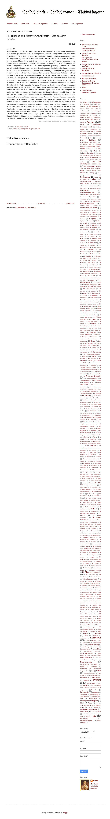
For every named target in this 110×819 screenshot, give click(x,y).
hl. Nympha (94, 465)
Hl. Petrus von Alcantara (89, 522)
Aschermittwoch (84, 111)
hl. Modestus (92, 454)
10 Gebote (83, 102)
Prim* (99, 683)
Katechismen (12, 24)
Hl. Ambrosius (92, 227)
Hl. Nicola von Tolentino (94, 461)
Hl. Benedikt (87, 256)
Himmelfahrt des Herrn (88, 208)
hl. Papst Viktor (95, 500)
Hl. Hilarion (83, 356)
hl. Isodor (90, 360)
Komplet (84, 644)
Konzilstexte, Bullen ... (89, 78)
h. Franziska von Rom (95, 199)
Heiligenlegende (23, 129)
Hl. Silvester (95, 550)
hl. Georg (96, 334)
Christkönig (94, 129)
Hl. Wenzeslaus (84, 592)
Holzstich (86, 633)
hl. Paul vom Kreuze (89, 506)
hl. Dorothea (93, 295)
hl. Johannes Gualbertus (90, 378)
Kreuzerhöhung (84, 647)
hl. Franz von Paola (91, 328)
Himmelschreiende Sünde (88, 210)
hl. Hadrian (83, 347)
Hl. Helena (92, 350)
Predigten (25, 24)
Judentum (95, 635)
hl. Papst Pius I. (92, 494)
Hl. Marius (98, 435)
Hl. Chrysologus (88, 280)
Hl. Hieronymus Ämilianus (91, 354)
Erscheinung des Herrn (88, 142)
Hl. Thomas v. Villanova (94, 570)
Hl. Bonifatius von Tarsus (89, 273)
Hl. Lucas (91, 419)
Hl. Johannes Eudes (95, 374)
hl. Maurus (92, 450)
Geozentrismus (94, 188)
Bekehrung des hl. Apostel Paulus (89, 117)
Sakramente (84, 692)
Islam (86, 635)
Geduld (91, 186)
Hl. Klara (96, 413)
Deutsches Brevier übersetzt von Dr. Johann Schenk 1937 (90, 83)
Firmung (91, 173)
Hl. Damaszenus (89, 289)
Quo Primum (85, 687)
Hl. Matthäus (91, 445)
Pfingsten (86, 680)
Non (92, 671)
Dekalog (82, 138)
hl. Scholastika (97, 546)
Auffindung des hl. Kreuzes (88, 113)
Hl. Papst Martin (94, 487)
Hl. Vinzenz (83, 585)
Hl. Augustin (91, 245)
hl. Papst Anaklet (96, 470)
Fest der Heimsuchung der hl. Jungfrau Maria (90, 155)
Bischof (82, 122)
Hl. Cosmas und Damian (89, 284)
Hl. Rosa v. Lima (85, 546)
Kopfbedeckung (94, 644)
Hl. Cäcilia (91, 275)
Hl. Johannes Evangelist (92, 376)
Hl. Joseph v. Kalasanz (94, 398)
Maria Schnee (91, 655)
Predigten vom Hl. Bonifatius (88, 69)
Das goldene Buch (94, 135)
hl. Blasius (83, 269)
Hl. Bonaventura (94, 269)
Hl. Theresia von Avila (95, 565)
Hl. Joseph (86, 396)
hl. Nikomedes (97, 463)
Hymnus (98, 633)
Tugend (96, 707)
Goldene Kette (84, 194)
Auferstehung (95, 111)
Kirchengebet (86, 642)
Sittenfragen (93, 698)
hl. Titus (91, 577)
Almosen (82, 106)
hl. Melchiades (92, 452)
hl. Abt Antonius (92, 216)
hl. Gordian (91, 339)
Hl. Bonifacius (85, 271)
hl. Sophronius (93, 552)
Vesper (88, 716)
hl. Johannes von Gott (92, 389)
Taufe (90, 703)
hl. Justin (96, 402)
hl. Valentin (89, 581)
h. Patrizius (86, 201)
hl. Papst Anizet (87, 472)
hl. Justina (83, 404)
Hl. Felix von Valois (91, 321)
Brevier (65, 24)
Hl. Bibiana (92, 265)
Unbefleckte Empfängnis (88, 709)
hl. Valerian (98, 581)
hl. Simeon (83, 552)
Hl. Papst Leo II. (92, 485)
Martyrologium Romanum (88, 664)
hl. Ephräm (93, 302)
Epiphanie (92, 140)
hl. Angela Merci (92, 234)
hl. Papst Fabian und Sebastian (89, 476)
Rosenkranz (95, 690)
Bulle (82, 125)
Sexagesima (95, 696)
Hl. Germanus (93, 336)
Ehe (91, 138)
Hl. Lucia (98, 419)
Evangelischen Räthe (93, 146)
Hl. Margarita (92, 430)
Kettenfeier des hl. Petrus (93, 640)
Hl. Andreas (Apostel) (87, 229)
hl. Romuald (95, 544)
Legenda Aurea (85, 649)
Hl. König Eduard (85, 415)
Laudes (96, 647)
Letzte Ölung (87, 651)
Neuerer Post (12, 204)
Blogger (65, 813)
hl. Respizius (92, 541)
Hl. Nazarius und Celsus (89, 459)
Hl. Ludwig (85, 421)
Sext (81, 698)
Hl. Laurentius (86, 417)
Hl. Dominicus (94, 293)
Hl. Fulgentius (91, 332)
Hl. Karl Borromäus (91, 409)
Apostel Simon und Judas (89, 108)
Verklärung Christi (96, 711)
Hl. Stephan (92, 555)
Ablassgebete (77, 24)
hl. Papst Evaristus (93, 474)
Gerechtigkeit (84, 190)
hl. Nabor (89, 456)
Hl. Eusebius (86, 310)
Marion (95, 780)
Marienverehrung (86, 662)
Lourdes (96, 651)
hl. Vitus (97, 590)
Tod (89, 707)
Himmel (96, 205)
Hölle (99, 631)
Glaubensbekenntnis (87, 192)
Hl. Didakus (92, 291)
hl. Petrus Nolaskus (95, 520)
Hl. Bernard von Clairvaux (88, 260)
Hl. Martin (94, 437)
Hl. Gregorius (93, 345)
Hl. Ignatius (92, 358)
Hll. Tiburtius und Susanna (93, 624)
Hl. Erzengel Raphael (94, 308)
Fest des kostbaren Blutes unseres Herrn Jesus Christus (90, 171)
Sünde (82, 703)
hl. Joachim (92, 365)
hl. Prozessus (84, 535)
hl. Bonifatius (97, 271)
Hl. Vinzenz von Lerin (86, 587)
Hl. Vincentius (95, 583)
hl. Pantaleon (93, 467)
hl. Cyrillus (98, 286)
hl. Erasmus (92, 304)
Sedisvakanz (83, 694)
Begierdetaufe (84, 115)
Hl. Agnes (90, 221)
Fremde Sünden (93, 175)
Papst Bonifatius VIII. (89, 673)
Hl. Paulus (91, 509)
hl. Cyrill (90, 286)
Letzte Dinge (97, 649)
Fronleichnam (85, 177)
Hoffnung (92, 631)
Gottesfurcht (95, 194)
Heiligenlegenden (40, 24)
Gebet (93, 179)
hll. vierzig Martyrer (89, 627)
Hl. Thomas (86, 568)
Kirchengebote (97, 642)
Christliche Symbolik (89, 93)
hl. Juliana (85, 400)
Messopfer (94, 666)
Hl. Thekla (86, 563)
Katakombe (83, 638)
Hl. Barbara (97, 247)
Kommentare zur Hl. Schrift (91, 73)
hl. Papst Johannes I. (95, 480)
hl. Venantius (85, 583)
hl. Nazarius (97, 456)
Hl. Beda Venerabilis (94, 254)
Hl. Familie (92, 315)
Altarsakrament (93, 106)
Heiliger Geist (84, 205)
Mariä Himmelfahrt (86, 653)
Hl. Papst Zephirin (85, 502)
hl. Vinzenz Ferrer (94, 585)
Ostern (98, 671)
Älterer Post (70, 204)
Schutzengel (95, 692)
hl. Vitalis (89, 590)
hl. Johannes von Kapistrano (88, 391)
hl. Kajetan (85, 406)
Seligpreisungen (94, 694)
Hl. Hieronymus (95, 352)
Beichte (95, 115)
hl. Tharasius (97, 561)
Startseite (41, 204)
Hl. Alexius (93, 223)
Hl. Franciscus (91, 323)
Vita (39, 129)
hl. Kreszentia (97, 415)
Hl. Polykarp (92, 528)
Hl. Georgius (83, 336)
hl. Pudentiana (95, 535)
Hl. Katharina (91, 411)
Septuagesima (84, 696)
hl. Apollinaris (33, 129)
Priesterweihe (91, 683)
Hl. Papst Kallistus (87, 483)
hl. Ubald (98, 577)
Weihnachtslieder (86, 720)
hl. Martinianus (92, 439)
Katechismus (95, 638)
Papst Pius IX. (84, 677)
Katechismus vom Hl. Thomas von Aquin (89, 50)
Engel (82, 140)
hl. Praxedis (92, 531)
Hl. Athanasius (92, 242)
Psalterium (85, 685)
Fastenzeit (92, 149)
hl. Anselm (91, 236)
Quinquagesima (96, 685)
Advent (86, 104)
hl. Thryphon (90, 574)
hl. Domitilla (83, 295)
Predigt (97, 680)
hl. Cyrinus (93, 212)
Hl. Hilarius (92, 356)
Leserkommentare (88, 35)
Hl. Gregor (92, 341)
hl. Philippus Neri (92, 526)
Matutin (82, 666)
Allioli (54, 24)
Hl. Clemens (97, 282)
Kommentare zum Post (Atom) (25, 207)
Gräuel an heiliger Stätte (88, 197)
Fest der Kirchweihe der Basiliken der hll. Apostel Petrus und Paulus (90, 160)
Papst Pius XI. (96, 677)
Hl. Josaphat (97, 393)
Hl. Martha (85, 437)
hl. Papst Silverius (91, 498)
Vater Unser (84, 711)
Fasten (82, 149)
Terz (97, 703)
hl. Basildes (93, 251)
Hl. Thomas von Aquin (91, 572)
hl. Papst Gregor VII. (86, 478)
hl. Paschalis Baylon (95, 504)
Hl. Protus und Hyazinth (92, 533)
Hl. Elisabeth (93, 297)
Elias (97, 138)
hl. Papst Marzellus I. (86, 489)
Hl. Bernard (93, 258)
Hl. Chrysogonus (96, 278)
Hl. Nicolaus (86, 463)
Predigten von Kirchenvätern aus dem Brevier (90, 60)
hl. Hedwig (93, 347)
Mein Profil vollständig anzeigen (94, 786)
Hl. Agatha (92, 218)
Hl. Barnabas (88, 249)
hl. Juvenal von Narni (95, 404)
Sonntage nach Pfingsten (89, 701)
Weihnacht (83, 718)
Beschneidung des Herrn (89, 119)
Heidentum (95, 201)
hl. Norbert (85, 465)
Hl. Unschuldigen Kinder (89, 579)
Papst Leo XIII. (94, 675)
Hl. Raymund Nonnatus (87, 537)
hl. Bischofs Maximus (93, 267)
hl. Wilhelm (94, 592)
